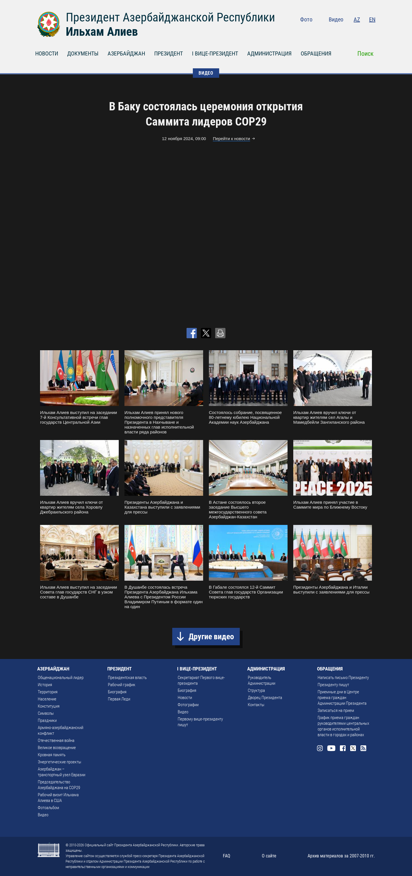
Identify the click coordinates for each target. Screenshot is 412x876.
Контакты (256, 704)
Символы (46, 713)
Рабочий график (121, 684)
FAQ (226, 855)
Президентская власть (127, 677)
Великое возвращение (57, 747)
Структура (256, 690)
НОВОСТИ (46, 53)
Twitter (361, 31)
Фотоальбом (48, 807)
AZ (357, 19)
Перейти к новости (231, 138)
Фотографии (188, 704)
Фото (306, 19)
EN (372, 19)
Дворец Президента (265, 697)
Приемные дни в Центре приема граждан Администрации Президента (342, 697)
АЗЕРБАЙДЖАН (126, 53)
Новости (185, 697)
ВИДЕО (206, 73)
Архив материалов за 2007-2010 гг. (341, 855)
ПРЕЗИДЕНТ (168, 53)
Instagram (325, 31)
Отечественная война (56, 740)
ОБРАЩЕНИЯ (316, 53)
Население (47, 699)
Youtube (337, 31)
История (45, 684)
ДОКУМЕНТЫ (82, 53)
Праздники (47, 720)
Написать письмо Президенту (343, 677)
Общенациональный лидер (61, 677)
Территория (48, 691)
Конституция (49, 706)
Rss (372, 31)
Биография (117, 691)
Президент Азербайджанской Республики (170, 17)
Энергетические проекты (59, 761)
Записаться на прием (336, 710)
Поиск (365, 53)
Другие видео (211, 636)
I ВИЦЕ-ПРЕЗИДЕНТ (215, 53)
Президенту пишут (333, 684)
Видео (336, 19)
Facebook (349, 31)
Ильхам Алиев (102, 32)
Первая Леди (119, 699)
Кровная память (52, 754)
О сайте (269, 855)
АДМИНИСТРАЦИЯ (269, 53)
